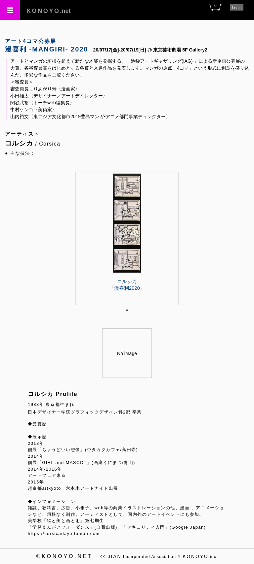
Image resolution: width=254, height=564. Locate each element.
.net (48, 11)
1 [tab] (127, 310)
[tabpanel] (127, 238)
